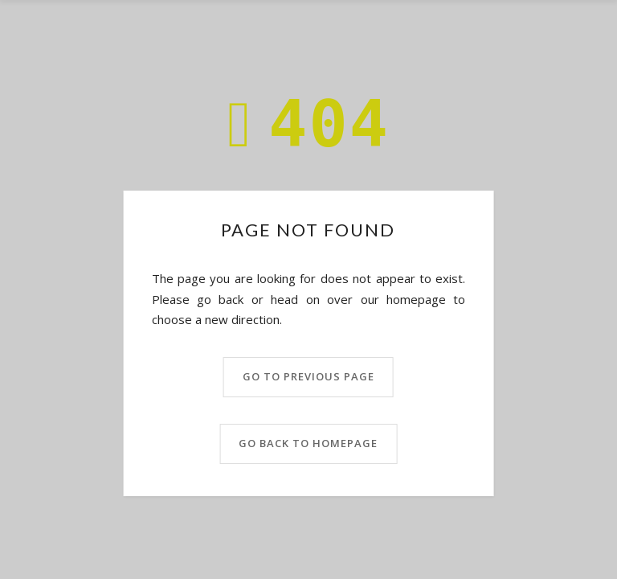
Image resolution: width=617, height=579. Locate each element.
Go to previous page (308, 376)
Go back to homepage (308, 443)
